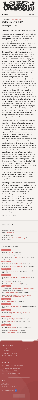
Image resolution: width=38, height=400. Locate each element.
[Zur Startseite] (19, 6)
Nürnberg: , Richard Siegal (15, 319)
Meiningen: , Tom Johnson (13, 330)
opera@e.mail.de (12, 355)
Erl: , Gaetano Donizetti (15, 292)
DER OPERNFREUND (8, 346)
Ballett (12, 19)
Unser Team (5, 384)
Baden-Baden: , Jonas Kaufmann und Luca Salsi (19, 307)
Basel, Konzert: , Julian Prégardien (16, 284)
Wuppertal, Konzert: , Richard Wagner (16, 264)
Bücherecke (16, 368)
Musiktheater (5, 365)
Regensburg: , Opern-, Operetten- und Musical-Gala (17, 271)
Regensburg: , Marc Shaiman (18, 278)
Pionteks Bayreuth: (16, 296)
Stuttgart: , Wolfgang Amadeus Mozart (17, 327)
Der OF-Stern (15, 371)
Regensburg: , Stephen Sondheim (18, 266)
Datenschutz (13, 386)
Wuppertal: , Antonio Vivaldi (12, 255)
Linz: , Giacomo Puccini (11, 281)
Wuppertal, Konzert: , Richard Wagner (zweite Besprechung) (18, 258)
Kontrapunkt (16, 373)
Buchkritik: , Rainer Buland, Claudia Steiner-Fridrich (17, 313)
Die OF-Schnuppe (7, 373)
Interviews (20, 365)
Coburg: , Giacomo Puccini (13, 301)
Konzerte (13, 365)
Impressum (5, 386)
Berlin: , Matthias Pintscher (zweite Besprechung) (16, 322)
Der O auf (8, 390)
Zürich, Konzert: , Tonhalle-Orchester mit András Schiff (18, 289)
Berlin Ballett (19, 19)
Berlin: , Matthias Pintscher (14, 332)
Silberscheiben (6, 371)
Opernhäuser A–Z (7, 368)
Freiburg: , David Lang (11, 252)
